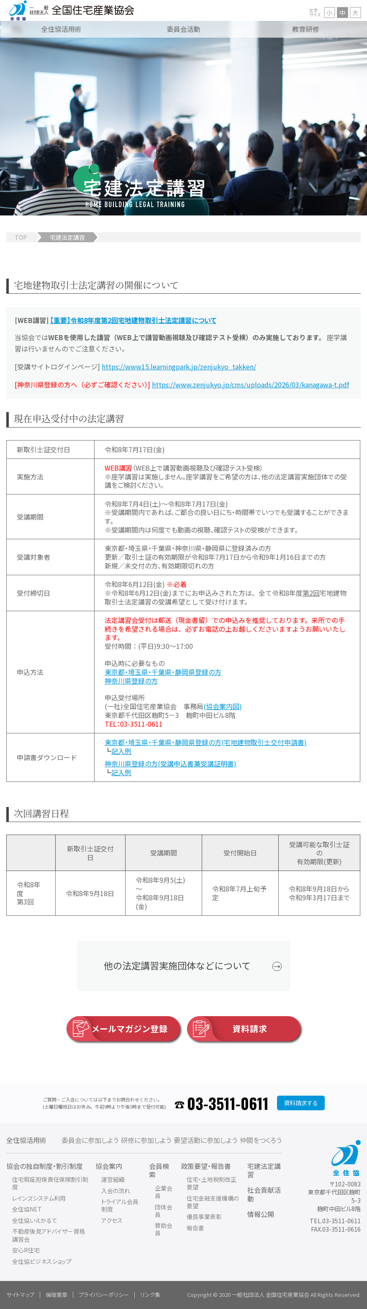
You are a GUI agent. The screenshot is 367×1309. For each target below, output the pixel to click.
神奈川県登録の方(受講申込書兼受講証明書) (170, 763)
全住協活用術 (26, 1140)
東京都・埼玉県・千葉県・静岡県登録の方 (163, 672)
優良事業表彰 (204, 1216)
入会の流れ (115, 1190)
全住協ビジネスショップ (42, 1261)
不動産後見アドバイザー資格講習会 (48, 1235)
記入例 (121, 751)
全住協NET (27, 1209)
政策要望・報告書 (206, 1166)
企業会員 (163, 1192)
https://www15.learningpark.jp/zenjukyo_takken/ (179, 366)
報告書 (195, 1228)
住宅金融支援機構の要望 (213, 1202)
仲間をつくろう (261, 1140)
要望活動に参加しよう (205, 1140)
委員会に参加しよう (90, 1140)
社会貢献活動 (264, 1194)
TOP (21, 237)
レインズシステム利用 (39, 1198)
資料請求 (227, 1028)
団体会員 (163, 1211)
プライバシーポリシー (104, 1295)
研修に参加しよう (146, 1140)
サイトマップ (20, 1295)
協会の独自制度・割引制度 (44, 1166)
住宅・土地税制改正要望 (211, 1183)
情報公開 (260, 1214)
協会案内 (108, 1166)
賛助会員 (163, 1229)
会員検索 (159, 1170)
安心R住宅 (26, 1250)
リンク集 (150, 1295)
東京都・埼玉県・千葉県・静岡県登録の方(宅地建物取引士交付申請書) (206, 742)
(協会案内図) (222, 706)
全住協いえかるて (34, 1220)
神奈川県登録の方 (131, 681)
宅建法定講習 (264, 1170)
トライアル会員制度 (120, 1205)
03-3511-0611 (228, 1103)
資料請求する (301, 1103)
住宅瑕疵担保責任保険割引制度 (50, 1183)
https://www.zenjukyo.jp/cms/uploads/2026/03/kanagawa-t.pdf (250, 384)
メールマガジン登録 (117, 1028)
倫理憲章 (56, 1295)
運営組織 (113, 1179)
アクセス (112, 1220)
